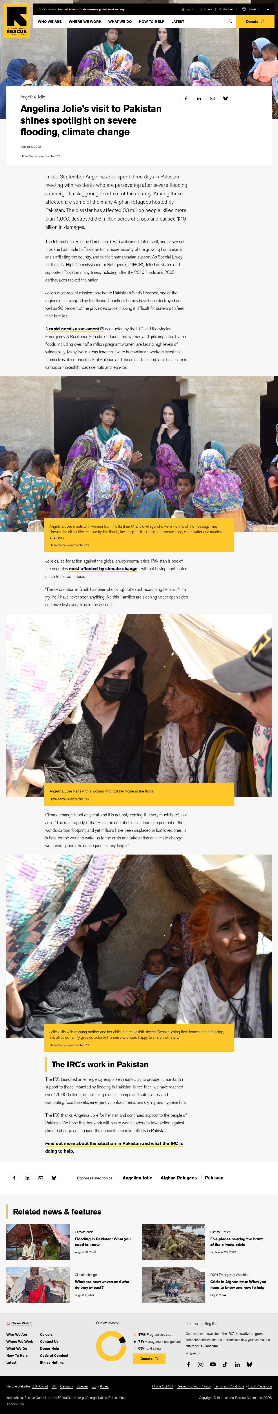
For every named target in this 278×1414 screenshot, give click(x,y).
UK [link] (54, 1386)
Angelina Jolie (32, 97)
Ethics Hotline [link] (52, 1363)
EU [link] (94, 1386)
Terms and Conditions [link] (229, 1386)
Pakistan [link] (214, 1178)
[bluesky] (225, 98)
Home (17, 21)
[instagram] (201, 1364)
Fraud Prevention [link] (260, 1386)
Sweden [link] (82, 1386)
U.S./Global (254, 9)
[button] (255, 21)
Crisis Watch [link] (22, 1323)
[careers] (206, 9)
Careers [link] (208, 9)
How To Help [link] (17, 1355)
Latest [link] (11, 1363)
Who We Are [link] (16, 1334)
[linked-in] (199, 98)
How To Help (151, 22)
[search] (230, 21)
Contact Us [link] (49, 1341)
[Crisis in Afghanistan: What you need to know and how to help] (207, 1285)
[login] (187, 9)
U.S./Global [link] (40, 1386)
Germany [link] (66, 1386)
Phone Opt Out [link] (162, 1386)
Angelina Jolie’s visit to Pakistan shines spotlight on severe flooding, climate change (91, 120)
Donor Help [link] (49, 1348)
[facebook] (185, 98)
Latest (177, 22)
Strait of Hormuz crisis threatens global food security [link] (91, 9)
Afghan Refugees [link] (178, 1178)
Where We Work (85, 22)
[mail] (212, 98)
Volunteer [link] (228, 9)
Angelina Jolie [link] (137, 1178)
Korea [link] (104, 1386)
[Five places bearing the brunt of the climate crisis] (207, 1242)
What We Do (120, 22)
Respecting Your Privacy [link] (194, 1386)
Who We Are (50, 22)
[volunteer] (226, 9)
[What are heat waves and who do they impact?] (71, 1285)
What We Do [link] (16, 1348)
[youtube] (213, 1364)
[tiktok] (225, 1364)
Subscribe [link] (209, 1346)
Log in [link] (189, 9)
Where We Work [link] (19, 1341)
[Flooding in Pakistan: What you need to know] (71, 1242)
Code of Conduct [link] (54, 1355)
